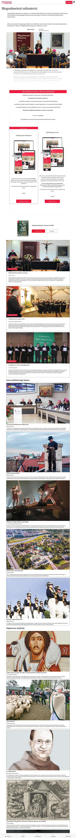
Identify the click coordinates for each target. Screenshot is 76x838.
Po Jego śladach (11, 771)
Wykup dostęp (52, 201)
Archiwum (51, 231)
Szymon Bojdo (10, 823)
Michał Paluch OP (11, 723)
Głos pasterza (11, 721)
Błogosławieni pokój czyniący (18, 273)
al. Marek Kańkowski (13, 367)
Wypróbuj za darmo (23, 201)
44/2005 (51, 225)
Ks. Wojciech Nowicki (12, 674)
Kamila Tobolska (10, 523)
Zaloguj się (41, 115)
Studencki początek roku (17, 319)
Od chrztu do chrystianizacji (15, 570)
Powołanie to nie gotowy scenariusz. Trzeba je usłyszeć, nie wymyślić (26, 821)
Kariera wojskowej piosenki (14, 619)
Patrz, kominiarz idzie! (13, 473)
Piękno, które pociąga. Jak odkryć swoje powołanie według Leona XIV (27, 672)
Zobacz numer (38, 231)
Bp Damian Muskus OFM (13, 773)
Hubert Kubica (12, 275)
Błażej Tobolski (30, 29)
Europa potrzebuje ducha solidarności (17, 424)
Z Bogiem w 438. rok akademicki (19, 365)
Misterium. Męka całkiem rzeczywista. (18, 522)
